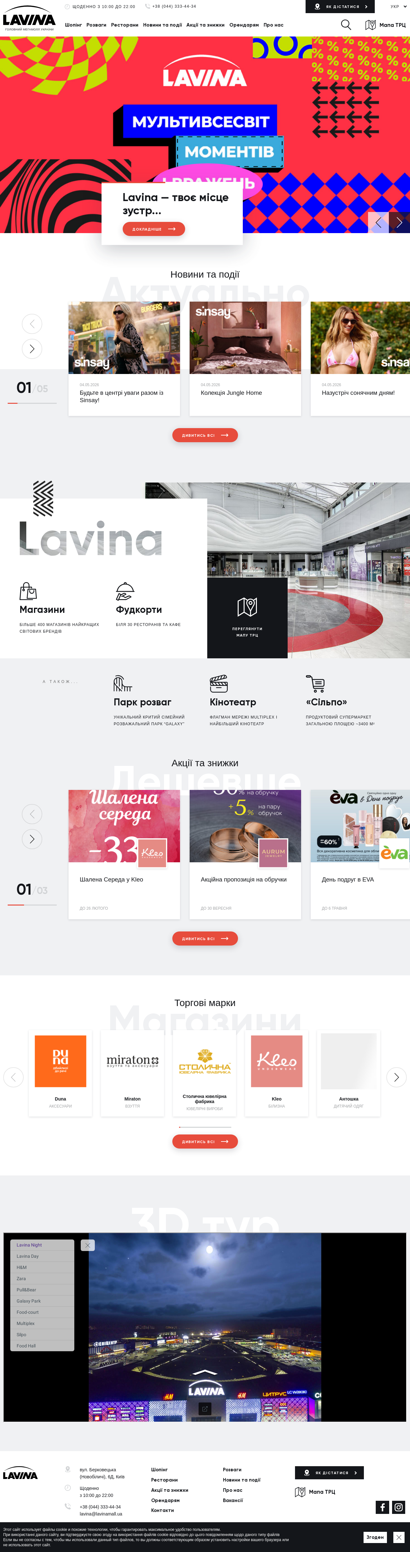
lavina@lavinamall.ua (101, 1513)
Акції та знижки (205, 25)
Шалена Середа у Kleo (111, 879)
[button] (346, 25)
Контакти (162, 1510)
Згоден (375, 1537)
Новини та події (162, 25)
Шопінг (73, 25)
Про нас (273, 25)
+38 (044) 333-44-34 (174, 6)
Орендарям (244, 25)
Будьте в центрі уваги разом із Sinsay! (121, 396)
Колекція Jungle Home (231, 392)
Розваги (96, 25)
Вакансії (233, 1500)
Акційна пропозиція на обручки (244, 879)
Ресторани (124, 25)
